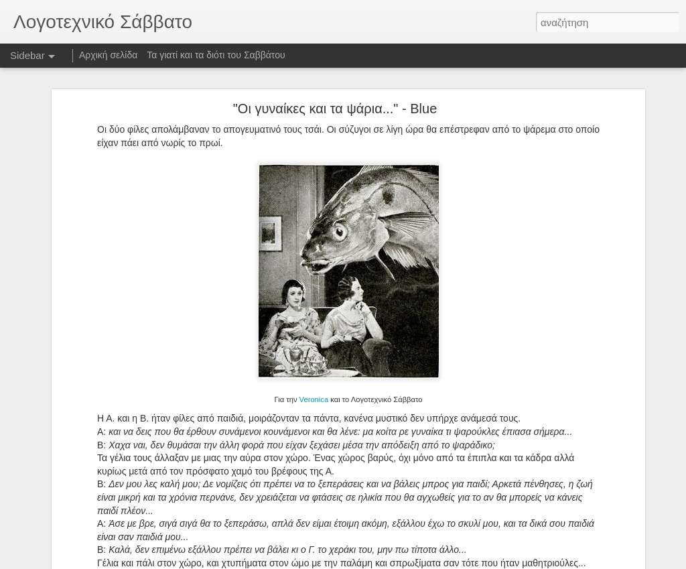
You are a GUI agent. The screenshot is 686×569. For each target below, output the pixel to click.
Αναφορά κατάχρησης (423, 562)
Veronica (314, 390)
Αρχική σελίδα (108, 55)
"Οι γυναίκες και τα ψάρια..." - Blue (335, 99)
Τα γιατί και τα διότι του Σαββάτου (216, 55)
